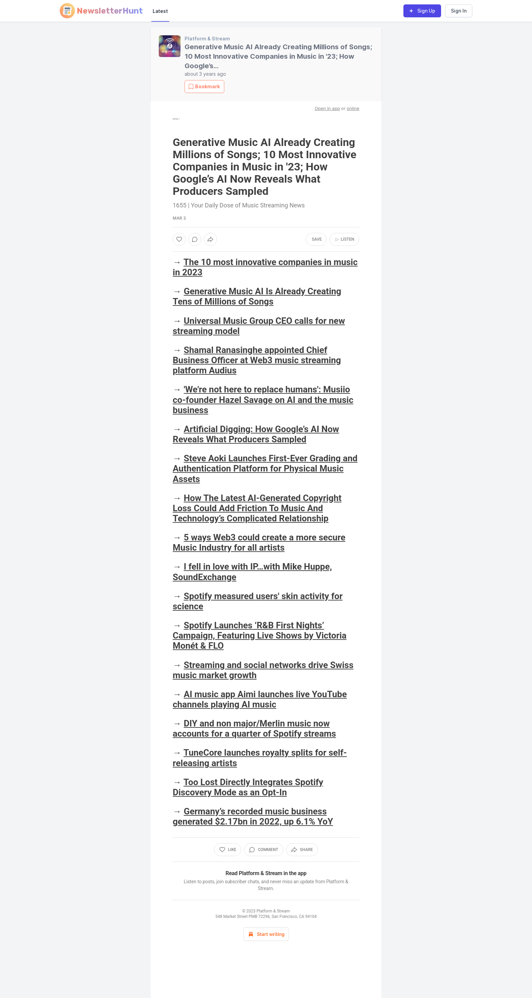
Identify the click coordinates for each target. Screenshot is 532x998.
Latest (160, 11)
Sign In (459, 11)
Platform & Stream (207, 38)
